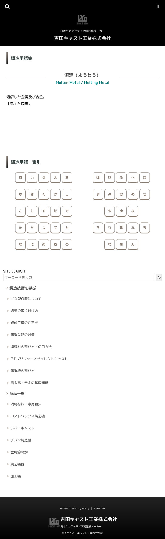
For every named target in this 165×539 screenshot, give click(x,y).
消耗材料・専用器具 (26, 404)
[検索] (159, 277)
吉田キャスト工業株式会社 (82, 38)
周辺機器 (17, 464)
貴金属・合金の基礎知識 (29, 382)
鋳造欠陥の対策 (23, 334)
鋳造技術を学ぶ (22, 288)
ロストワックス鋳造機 (28, 416)
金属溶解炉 (19, 452)
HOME (64, 508)
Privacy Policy (80, 508)
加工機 (16, 476)
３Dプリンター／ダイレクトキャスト (39, 358)
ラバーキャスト (23, 428)
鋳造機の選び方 (23, 370)
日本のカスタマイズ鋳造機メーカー (81, 526)
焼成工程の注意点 (24, 322)
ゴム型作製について (26, 298)
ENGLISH (99, 508)
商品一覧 (16, 393)
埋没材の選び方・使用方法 (31, 346)
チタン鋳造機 (21, 440)
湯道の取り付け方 (24, 310)
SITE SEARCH (14, 271)
